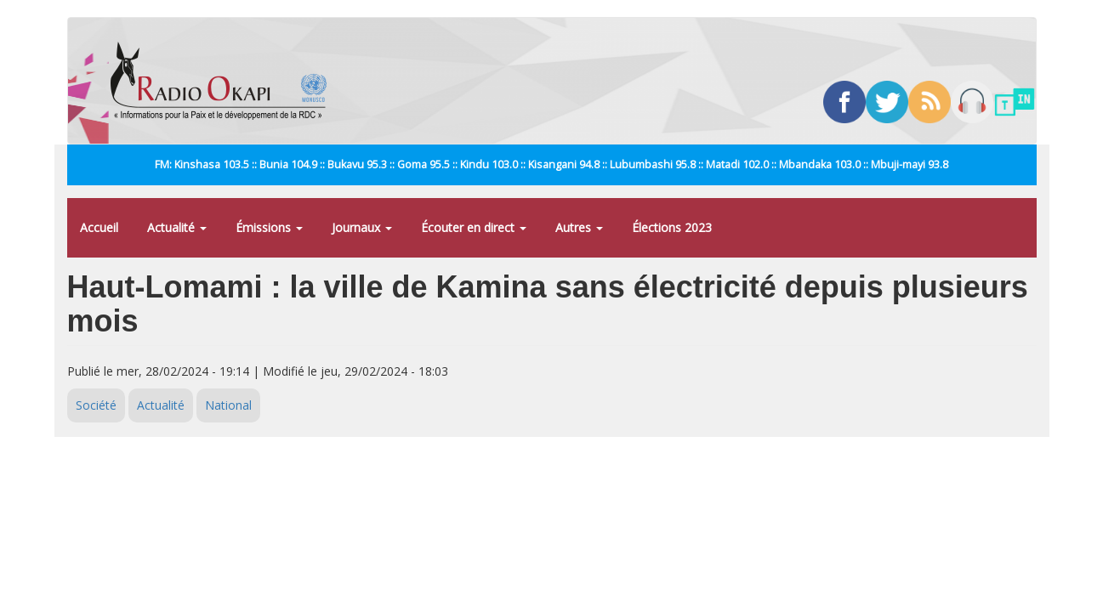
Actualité (177, 227)
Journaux (362, 227)
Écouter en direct (473, 227)
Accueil (99, 227)
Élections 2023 (672, 227)
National (228, 405)
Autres (579, 227)
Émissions (269, 227)
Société (96, 405)
